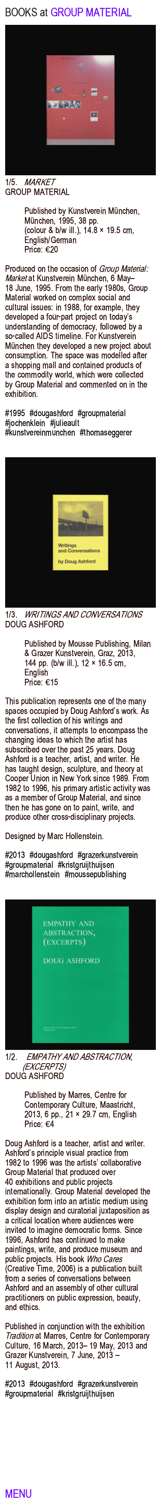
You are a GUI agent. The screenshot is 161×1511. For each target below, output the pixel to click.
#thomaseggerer (106, 432)
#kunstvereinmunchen (40, 432)
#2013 (15, 855)
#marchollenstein (32, 874)
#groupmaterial (102, 413)
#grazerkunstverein (108, 855)
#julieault (64, 423)
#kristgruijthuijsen (86, 865)
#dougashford (51, 413)
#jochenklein (25, 423)
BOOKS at (26, 12)
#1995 (15, 413)
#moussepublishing (96, 874)
